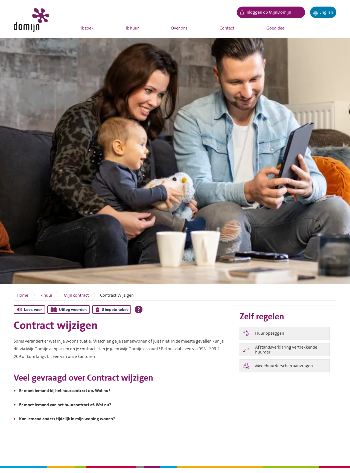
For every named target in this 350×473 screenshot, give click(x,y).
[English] (323, 12)
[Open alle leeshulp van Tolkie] (138, 309)
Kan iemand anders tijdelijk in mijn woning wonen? (67, 418)
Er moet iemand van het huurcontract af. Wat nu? (65, 404)
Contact (227, 28)
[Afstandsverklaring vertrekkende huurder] (285, 349)
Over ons (179, 28)
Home (22, 295)
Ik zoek (87, 28)
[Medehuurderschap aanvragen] (285, 365)
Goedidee (275, 28)
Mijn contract (76, 295)
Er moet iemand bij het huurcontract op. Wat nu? (64, 390)
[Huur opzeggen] (285, 333)
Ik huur (132, 28)
